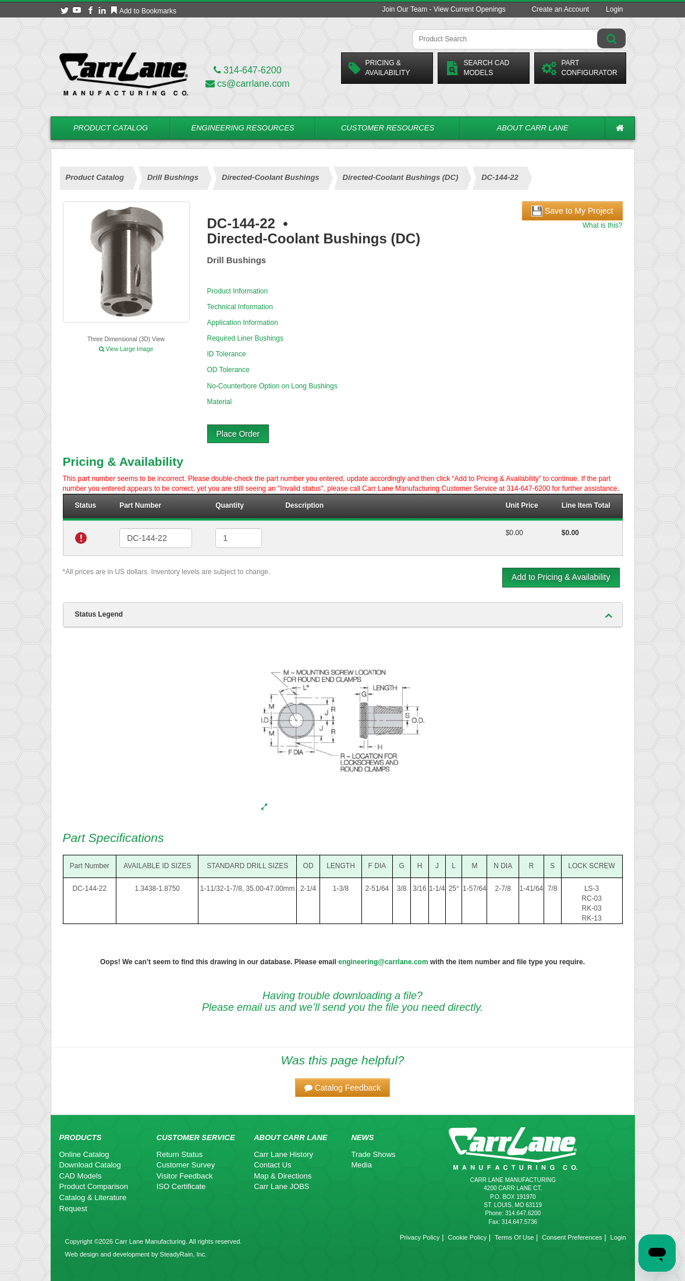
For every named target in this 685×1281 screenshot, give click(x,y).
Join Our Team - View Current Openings (443, 9)
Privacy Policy (419, 1237)
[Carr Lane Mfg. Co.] (123, 73)
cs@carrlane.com (247, 84)
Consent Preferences (572, 1237)
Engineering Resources (242, 127)
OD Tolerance (228, 370)
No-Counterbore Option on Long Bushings (272, 386)
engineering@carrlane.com (383, 962)
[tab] (342, 615)
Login (614, 9)
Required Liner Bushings (245, 338)
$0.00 (514, 533)
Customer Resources (387, 127)
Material (219, 402)
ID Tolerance (226, 354)
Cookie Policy (467, 1237)
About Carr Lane (533, 127)
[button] (343, 1087)
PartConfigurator (579, 68)
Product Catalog (110, 127)
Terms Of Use (514, 1237)
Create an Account (560, 9)
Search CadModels (477, 68)
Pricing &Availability (379, 68)
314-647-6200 (248, 70)
